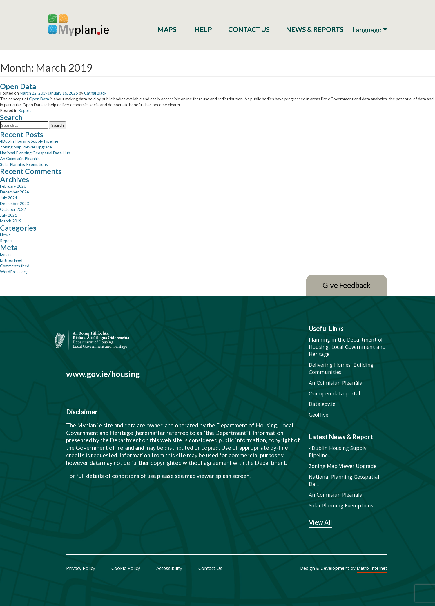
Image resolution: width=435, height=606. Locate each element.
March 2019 (10, 220)
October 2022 (13, 209)
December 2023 (14, 203)
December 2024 (14, 191)
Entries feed (11, 259)
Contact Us (249, 29)
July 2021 (8, 215)
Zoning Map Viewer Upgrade (26, 146)
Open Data (18, 86)
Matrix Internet (372, 568)
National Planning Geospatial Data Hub (35, 152)
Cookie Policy (125, 568)
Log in (5, 254)
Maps (167, 29)
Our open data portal (334, 393)
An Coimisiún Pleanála (20, 158)
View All (320, 522)
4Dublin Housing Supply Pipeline (29, 141)
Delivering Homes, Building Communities (341, 368)
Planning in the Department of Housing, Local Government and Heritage (347, 347)
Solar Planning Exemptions (24, 164)
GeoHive (318, 414)
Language (366, 30)
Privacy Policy (80, 568)
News (5, 234)
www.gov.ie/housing (103, 374)
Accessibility (169, 568)
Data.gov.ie (322, 403)
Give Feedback (346, 285)
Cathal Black (95, 92)
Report (24, 110)
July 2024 (8, 197)
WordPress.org (14, 271)
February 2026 (13, 186)
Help (203, 29)
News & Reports (315, 29)
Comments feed (14, 265)
